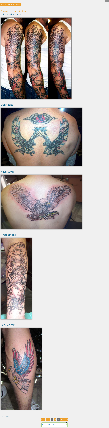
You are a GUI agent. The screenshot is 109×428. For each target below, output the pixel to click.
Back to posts (5, 416)
